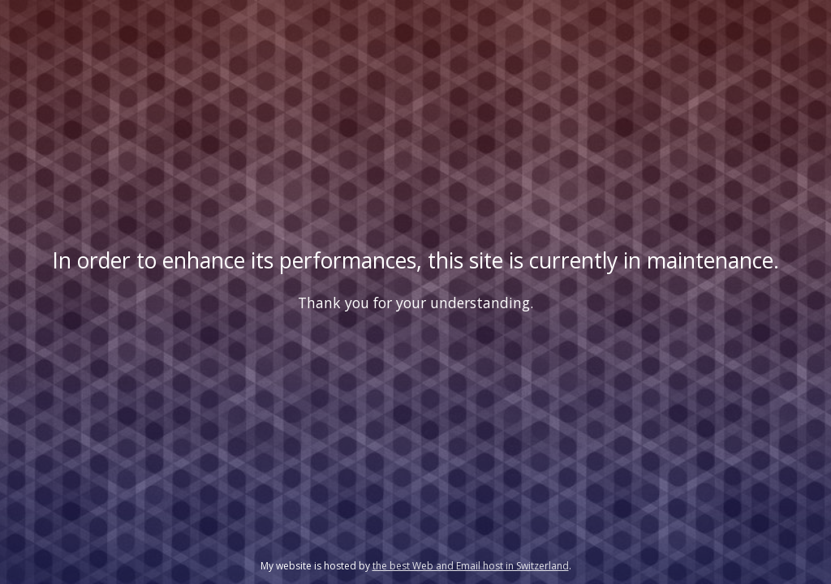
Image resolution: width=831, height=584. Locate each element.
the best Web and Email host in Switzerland (470, 566)
